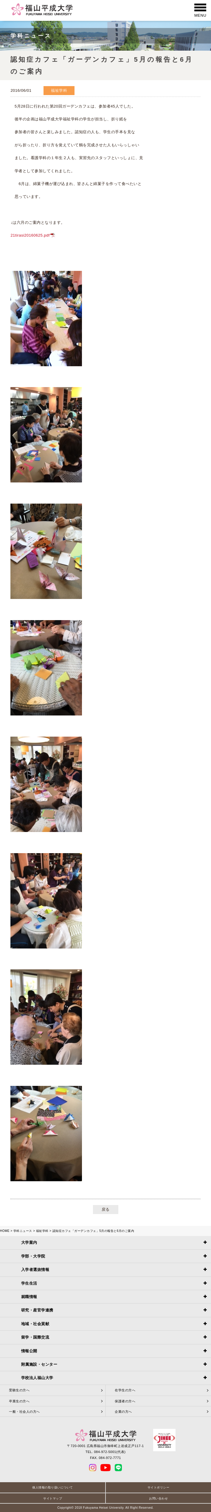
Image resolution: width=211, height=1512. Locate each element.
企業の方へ (123, 1411)
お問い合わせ (158, 1498)
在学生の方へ (125, 1390)
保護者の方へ (125, 1401)
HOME (5, 1230)
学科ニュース (22, 1230)
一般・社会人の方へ (24, 1411)
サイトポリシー (159, 1487)
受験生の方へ (19, 1390)
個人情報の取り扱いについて (52, 1487)
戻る (106, 1209)
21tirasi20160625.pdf (29, 235)
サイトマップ (52, 1498)
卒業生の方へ (19, 1401)
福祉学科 (42, 1230)
